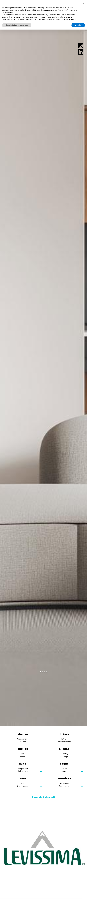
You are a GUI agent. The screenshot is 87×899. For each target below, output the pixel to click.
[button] (84, 4)
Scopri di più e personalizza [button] (17, 25)
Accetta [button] (78, 25)
